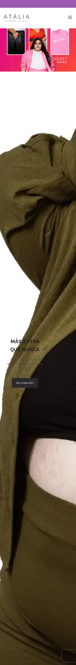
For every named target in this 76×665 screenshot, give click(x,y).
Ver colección (25, 383)
